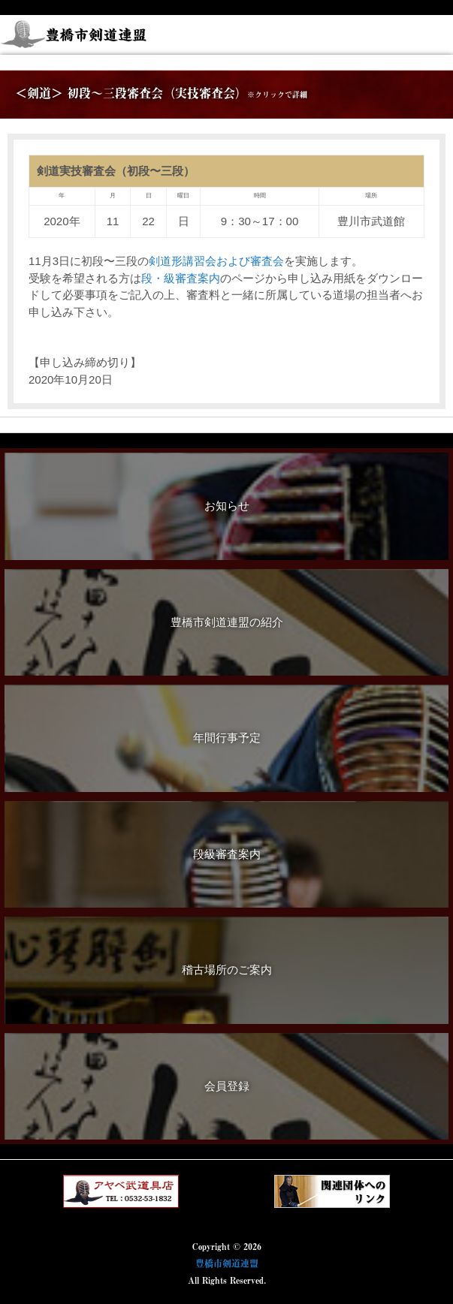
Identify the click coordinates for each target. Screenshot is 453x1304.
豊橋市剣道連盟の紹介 (227, 622)
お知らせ (226, 505)
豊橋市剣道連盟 (226, 1263)
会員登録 (226, 1086)
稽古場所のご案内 (227, 969)
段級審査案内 (227, 854)
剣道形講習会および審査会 (216, 260)
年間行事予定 (227, 737)
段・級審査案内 (180, 278)
